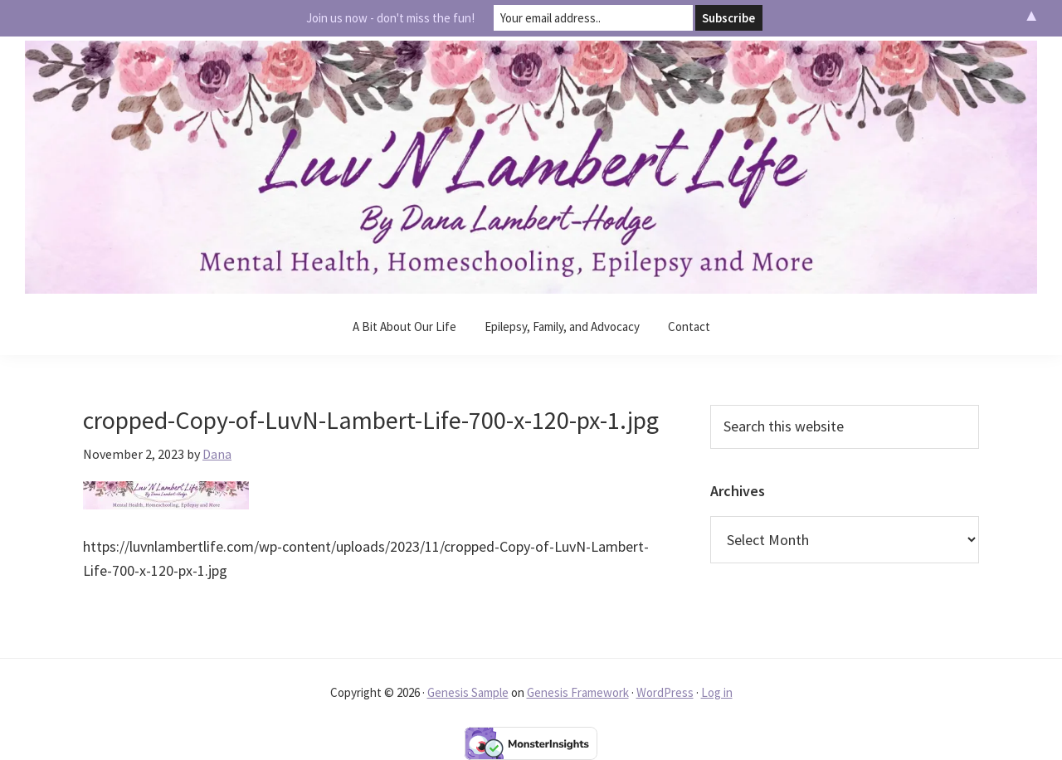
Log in (717, 692)
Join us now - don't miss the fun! (390, 18)
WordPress (665, 692)
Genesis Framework (578, 692)
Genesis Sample (468, 692)
